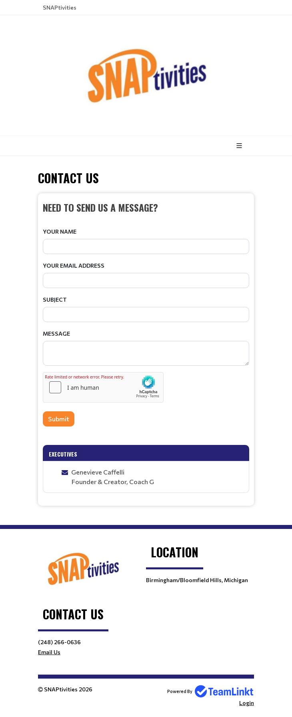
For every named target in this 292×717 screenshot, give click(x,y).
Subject (55, 299)
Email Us (49, 652)
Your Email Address (73, 265)
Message (56, 333)
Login (246, 702)
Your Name (59, 231)
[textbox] (146, 207)
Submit (58, 419)
